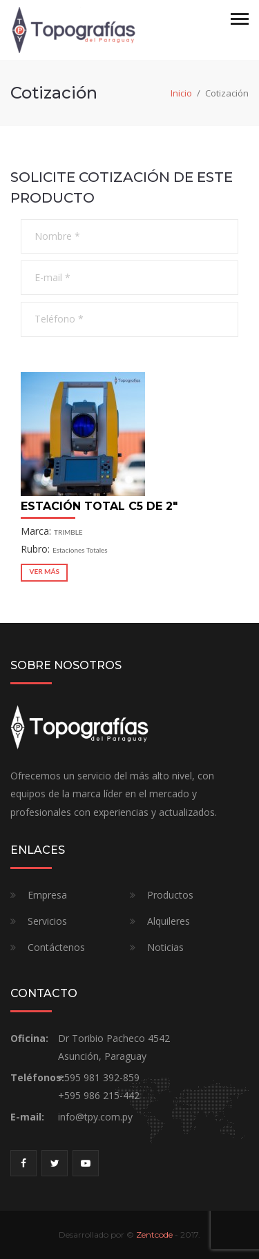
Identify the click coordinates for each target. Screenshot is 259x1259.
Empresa (47, 894)
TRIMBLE (68, 532)
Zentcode (154, 1234)
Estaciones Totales (80, 550)
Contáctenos (56, 947)
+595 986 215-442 (99, 1095)
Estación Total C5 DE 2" (99, 506)
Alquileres (168, 921)
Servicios (47, 921)
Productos (170, 894)
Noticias (165, 947)
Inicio (181, 93)
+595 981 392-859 (99, 1077)
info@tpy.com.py (95, 1116)
